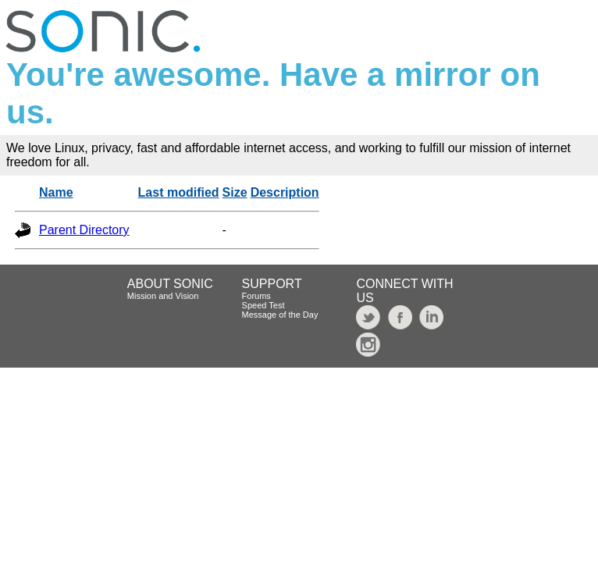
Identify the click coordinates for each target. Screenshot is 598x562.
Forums (256, 296)
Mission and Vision (163, 296)
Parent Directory (84, 230)
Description (285, 192)
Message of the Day (280, 314)
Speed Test (263, 305)
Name (56, 192)
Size (234, 192)
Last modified (178, 192)
